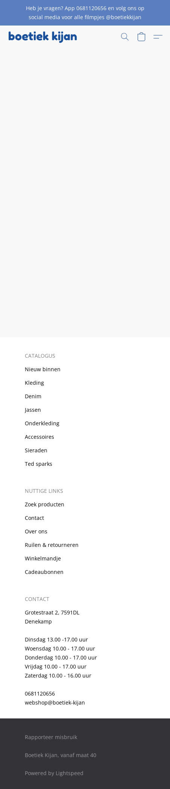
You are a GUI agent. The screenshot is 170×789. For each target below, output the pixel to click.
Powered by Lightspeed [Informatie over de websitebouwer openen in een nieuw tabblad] (54, 773)
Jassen (33, 409)
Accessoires (39, 436)
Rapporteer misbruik (51, 737)
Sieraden (36, 450)
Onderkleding (42, 423)
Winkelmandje (43, 558)
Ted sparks (38, 463)
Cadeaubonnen (44, 571)
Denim (33, 396)
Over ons (36, 531)
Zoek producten (44, 504)
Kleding (34, 382)
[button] (44, 37)
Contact (34, 517)
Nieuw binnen (43, 369)
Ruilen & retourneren (52, 544)
